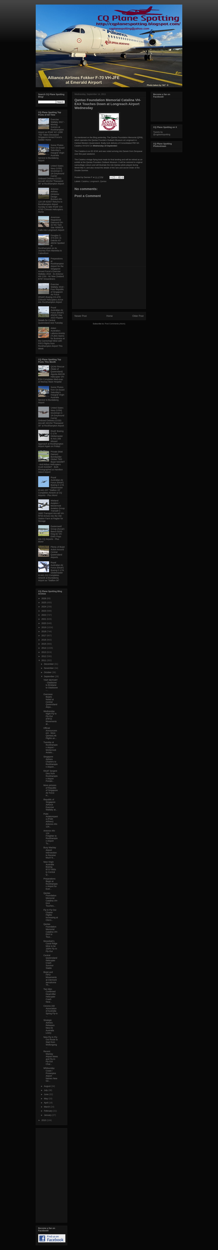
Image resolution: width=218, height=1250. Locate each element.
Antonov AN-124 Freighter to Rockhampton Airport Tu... (50, 837)
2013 (44, 652)
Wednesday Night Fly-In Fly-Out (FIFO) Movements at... (50, 717)
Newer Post (80, 316)
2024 (44, 606)
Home (109, 316)
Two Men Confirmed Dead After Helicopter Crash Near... (49, 995)
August (47, 1086)
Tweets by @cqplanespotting (161, 133)
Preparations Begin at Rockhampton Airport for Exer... (50, 883)
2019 (44, 627)
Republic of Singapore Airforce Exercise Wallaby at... (50, 804)
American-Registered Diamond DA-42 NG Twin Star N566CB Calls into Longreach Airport (51, 223)
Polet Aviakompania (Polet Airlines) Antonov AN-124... (50, 820)
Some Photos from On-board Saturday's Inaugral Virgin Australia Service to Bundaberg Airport (51, 153)
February (48, 1111)
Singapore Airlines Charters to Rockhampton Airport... (50, 761)
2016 (44, 640)
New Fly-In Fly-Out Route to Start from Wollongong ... (50, 1042)
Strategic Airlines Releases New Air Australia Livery (48, 1026)
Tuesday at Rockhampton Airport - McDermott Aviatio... (50, 747)
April (46, 1102)
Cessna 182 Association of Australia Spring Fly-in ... (50, 1011)
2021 (44, 619)
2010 (44, 1120)
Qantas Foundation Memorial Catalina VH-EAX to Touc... (50, 930)
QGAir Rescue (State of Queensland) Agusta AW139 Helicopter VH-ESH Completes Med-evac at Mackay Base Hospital (51, 374)
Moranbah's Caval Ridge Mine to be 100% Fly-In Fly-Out (50, 946)
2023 (44, 611)
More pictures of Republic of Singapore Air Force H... (50, 790)
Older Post (138, 316)
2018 (44, 631)
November (49, 668)
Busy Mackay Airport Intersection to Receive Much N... (50, 852)
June (46, 1094)
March (47, 1107)
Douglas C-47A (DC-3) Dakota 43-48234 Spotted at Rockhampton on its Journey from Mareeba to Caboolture (51, 244)
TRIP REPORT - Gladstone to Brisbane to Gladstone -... (50, 685)
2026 (44, 598)
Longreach (94, 181)
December (49, 664)
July (46, 1090)
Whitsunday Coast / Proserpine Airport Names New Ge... (50, 1074)
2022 (44, 615)
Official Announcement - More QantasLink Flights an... (50, 733)
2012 (44, 656)
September (49, 676)
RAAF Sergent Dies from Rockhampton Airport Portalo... (50, 776)
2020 (44, 623)
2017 (44, 635)
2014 (44, 648)
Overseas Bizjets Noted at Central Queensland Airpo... (50, 700)
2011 (44, 660)
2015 (44, 644)
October (48, 672)
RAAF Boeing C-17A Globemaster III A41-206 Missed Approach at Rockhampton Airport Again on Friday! (50, 439)
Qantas (103, 181)
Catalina (85, 181)
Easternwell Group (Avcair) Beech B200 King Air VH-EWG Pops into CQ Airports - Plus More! (51, 534)
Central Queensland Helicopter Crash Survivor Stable (50, 961)
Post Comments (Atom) (115, 324)
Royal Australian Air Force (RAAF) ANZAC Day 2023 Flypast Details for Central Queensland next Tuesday (51, 315)
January (48, 1115)
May (46, 1098)
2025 (44, 602)
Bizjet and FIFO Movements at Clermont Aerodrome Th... (50, 978)
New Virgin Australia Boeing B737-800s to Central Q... (49, 868)
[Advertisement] (109, 287)
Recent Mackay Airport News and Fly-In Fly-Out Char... (50, 1057)
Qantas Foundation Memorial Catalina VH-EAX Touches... (50, 899)
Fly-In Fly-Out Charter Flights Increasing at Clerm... (50, 915)
